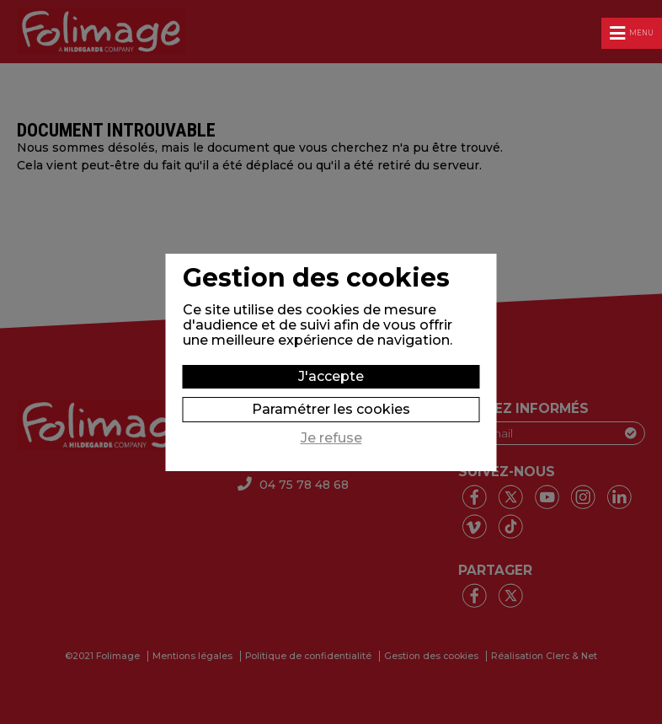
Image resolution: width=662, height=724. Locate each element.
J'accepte (331, 376)
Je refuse (331, 438)
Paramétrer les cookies (331, 409)
